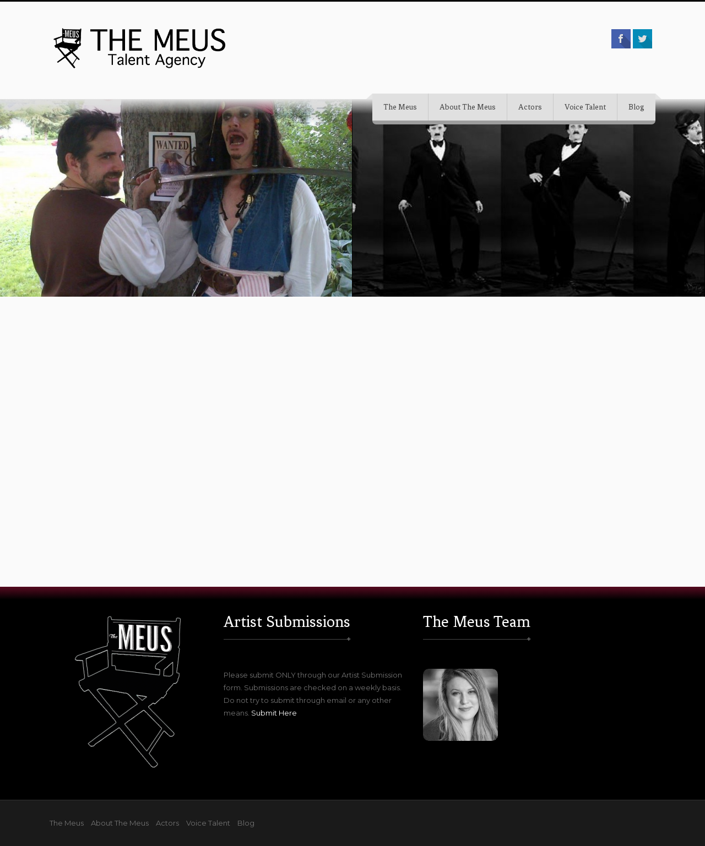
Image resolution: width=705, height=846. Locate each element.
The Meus (400, 107)
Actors (530, 107)
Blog (636, 107)
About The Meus (468, 107)
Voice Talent (585, 107)
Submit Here (274, 712)
